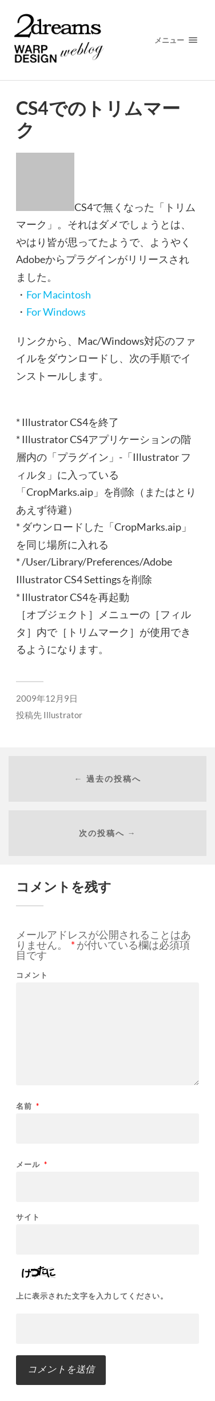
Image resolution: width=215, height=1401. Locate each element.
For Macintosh (58, 294)
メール (31, 1164)
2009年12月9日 (47, 698)
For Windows (56, 311)
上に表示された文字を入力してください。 (92, 1296)
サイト (28, 1217)
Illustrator (62, 715)
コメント (32, 975)
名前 (27, 1106)
